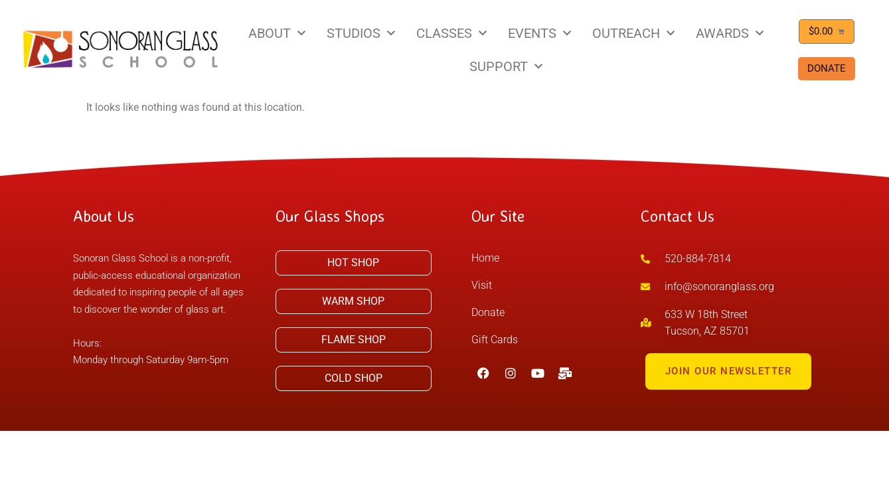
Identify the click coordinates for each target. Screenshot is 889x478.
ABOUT (276, 33)
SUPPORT (505, 66)
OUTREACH (633, 33)
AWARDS (730, 33)
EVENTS (539, 33)
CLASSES (451, 33)
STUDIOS (361, 33)
